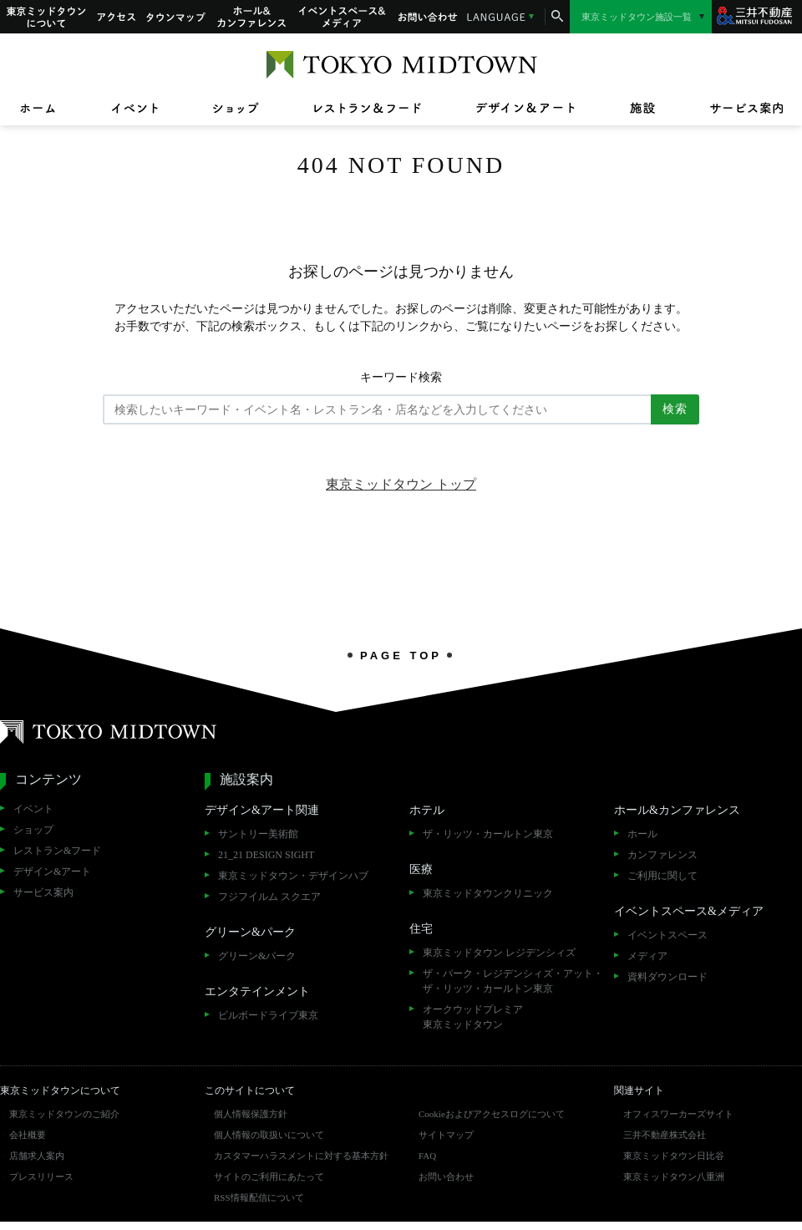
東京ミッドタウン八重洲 (673, 1177)
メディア (647, 956)
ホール (642, 834)
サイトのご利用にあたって (269, 1177)
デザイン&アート (52, 871)
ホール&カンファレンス (252, 16)
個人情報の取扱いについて (269, 1135)
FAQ (427, 1156)
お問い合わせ (428, 16)
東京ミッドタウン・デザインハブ (293, 876)
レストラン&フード (57, 850)
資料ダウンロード (667, 977)
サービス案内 (43, 892)
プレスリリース (41, 1177)
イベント (33, 809)
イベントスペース (667, 935)
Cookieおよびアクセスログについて (492, 1114)
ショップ (33, 830)
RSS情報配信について (259, 1197)
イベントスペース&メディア (342, 16)
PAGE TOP (401, 655)
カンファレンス (662, 855)
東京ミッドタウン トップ (401, 484)
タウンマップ (176, 16)
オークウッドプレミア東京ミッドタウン (473, 1017)
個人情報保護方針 (250, 1114)
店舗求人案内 (36, 1156)
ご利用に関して (662, 876)
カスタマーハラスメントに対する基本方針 (301, 1156)
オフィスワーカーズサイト (678, 1114)
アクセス (116, 16)
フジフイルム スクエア (269, 896)
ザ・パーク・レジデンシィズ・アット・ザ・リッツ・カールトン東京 (513, 981)
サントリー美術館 (258, 834)
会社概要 (27, 1135)
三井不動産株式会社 (664, 1135)
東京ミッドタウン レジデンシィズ (499, 952)
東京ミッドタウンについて (45, 16)
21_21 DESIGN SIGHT (266, 855)
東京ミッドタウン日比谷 (673, 1156)
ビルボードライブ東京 (268, 1015)
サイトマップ (446, 1135)
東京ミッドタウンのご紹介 (64, 1114)
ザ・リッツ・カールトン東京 (488, 834)
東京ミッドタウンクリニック (488, 893)
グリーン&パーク (257, 956)
